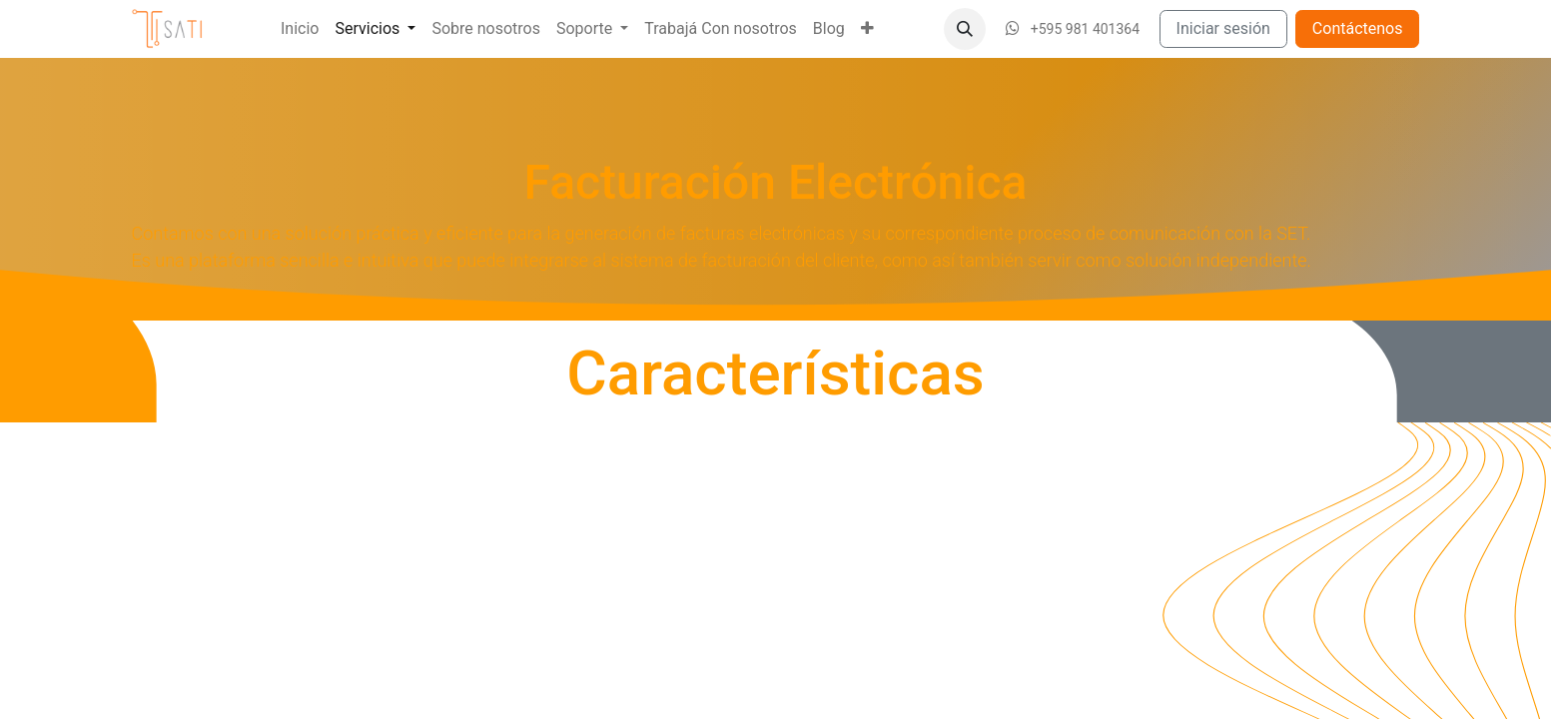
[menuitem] (300, 29)
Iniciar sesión (1223, 28)
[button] (965, 29)
